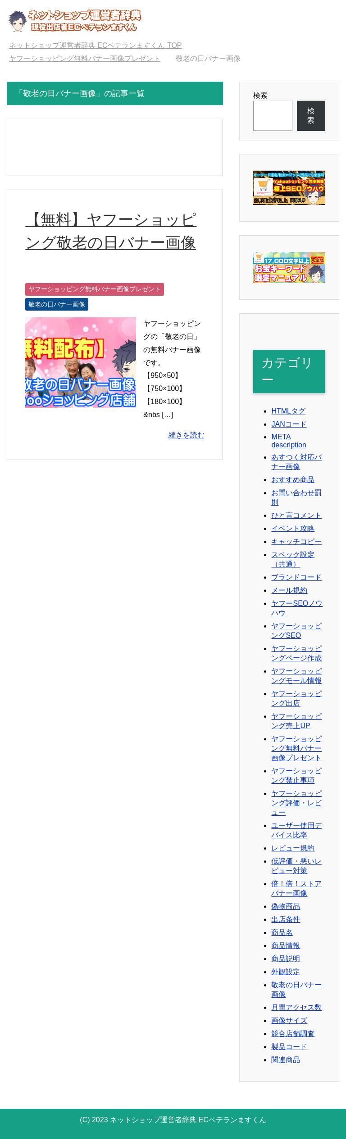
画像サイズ (289, 1020)
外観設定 (285, 972)
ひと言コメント (296, 515)
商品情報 (285, 945)
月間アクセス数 (296, 1007)
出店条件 (285, 919)
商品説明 (285, 958)
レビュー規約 (292, 848)
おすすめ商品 (292, 479)
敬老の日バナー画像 (56, 304)
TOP (95, 45)
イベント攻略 (292, 528)
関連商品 (285, 1060)
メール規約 (289, 590)
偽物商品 (285, 906)
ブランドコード (296, 577)
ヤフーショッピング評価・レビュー (296, 803)
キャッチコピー (296, 541)
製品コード (289, 1047)
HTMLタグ (288, 411)
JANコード (288, 424)
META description (288, 441)
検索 (260, 95)
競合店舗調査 (292, 1033)
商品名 (282, 932)
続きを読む (186, 435)
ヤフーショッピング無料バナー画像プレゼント (94, 289)
